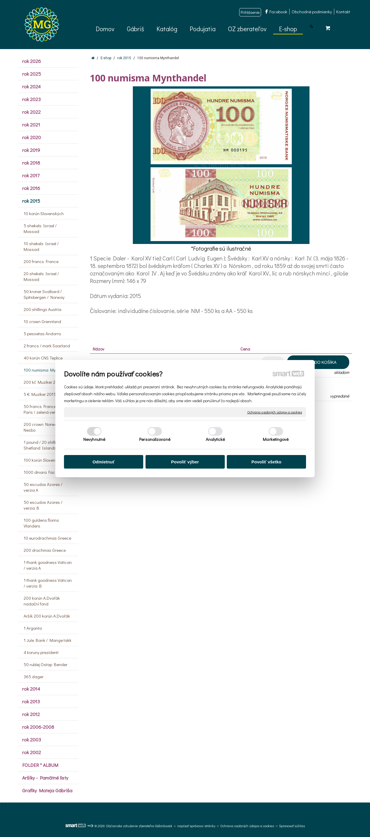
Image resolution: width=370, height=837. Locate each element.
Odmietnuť (103, 461)
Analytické (215, 439)
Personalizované (154, 439)
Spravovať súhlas (292, 825)
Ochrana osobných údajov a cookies (274, 412)
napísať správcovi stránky (196, 825)
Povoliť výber (185, 461)
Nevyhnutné (94, 439)
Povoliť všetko (267, 461)
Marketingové (275, 439)
